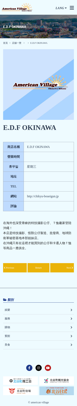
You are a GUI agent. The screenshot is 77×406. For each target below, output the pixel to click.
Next (70, 267)
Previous (9, 267)
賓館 (38, 336)
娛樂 (38, 310)
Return (38, 267)
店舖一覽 (17, 43)
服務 (38, 319)
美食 (38, 345)
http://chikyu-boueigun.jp (43, 196)
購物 (38, 327)
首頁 (5, 43)
